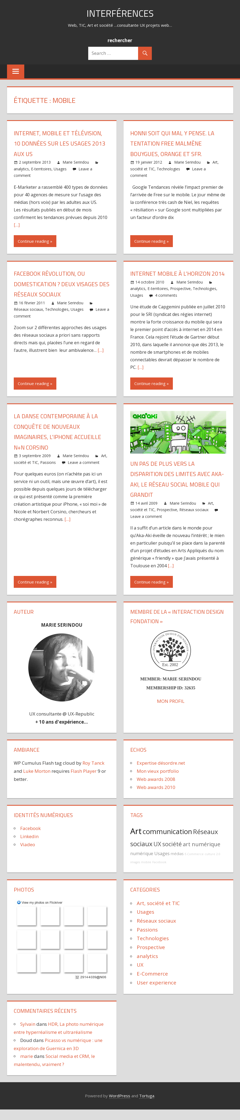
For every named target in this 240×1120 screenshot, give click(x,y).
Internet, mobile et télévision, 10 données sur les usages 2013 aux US (60, 143)
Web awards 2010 (156, 797)
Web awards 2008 (156, 789)
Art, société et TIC (158, 913)
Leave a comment (84, 472)
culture (210, 864)
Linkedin (29, 847)
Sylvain (27, 1034)
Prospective (180, 299)
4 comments (166, 305)
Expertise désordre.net (161, 773)
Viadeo (27, 855)
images (135, 872)
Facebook (30, 839)
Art (136, 841)
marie (26, 1067)
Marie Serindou (76, 162)
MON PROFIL (170, 712)
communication (167, 842)
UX (157, 854)
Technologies (168, 168)
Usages (60, 168)
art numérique (201, 854)
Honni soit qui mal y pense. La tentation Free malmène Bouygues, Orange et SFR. (173, 143)
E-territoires (41, 168)
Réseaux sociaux (28, 309)
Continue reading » (35, 241)
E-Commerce (194, 864)
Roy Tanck (93, 773)
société (172, 854)
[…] (17, 225)
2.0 (218, 864)
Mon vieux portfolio (158, 781)
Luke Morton (36, 781)
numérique (141, 864)
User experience (156, 992)
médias (177, 864)
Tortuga (146, 1106)
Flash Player (84, 781)
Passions (48, 472)
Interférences (120, 13)
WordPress (119, 1106)
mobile (146, 872)
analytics (21, 168)
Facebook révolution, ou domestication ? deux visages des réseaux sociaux (57, 284)
